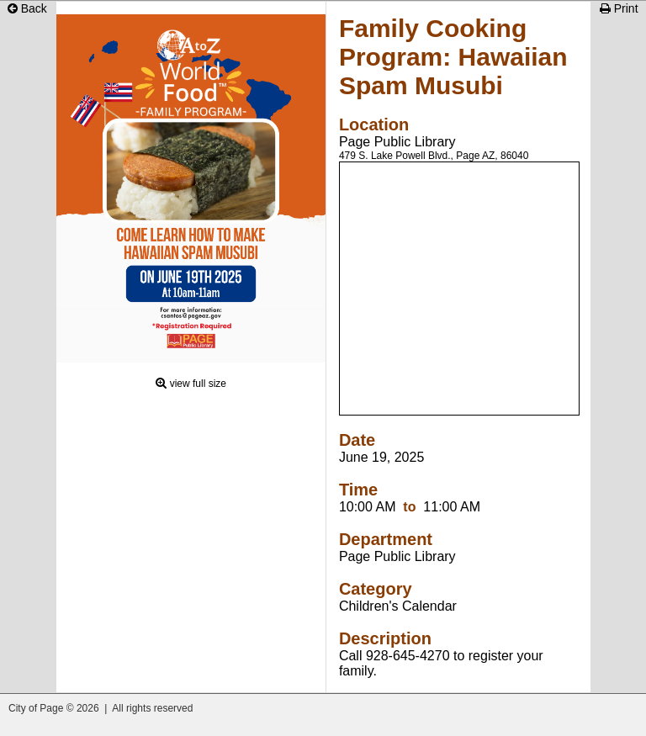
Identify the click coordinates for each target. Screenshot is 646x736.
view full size (198, 383)
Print (619, 8)
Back (27, 8)
